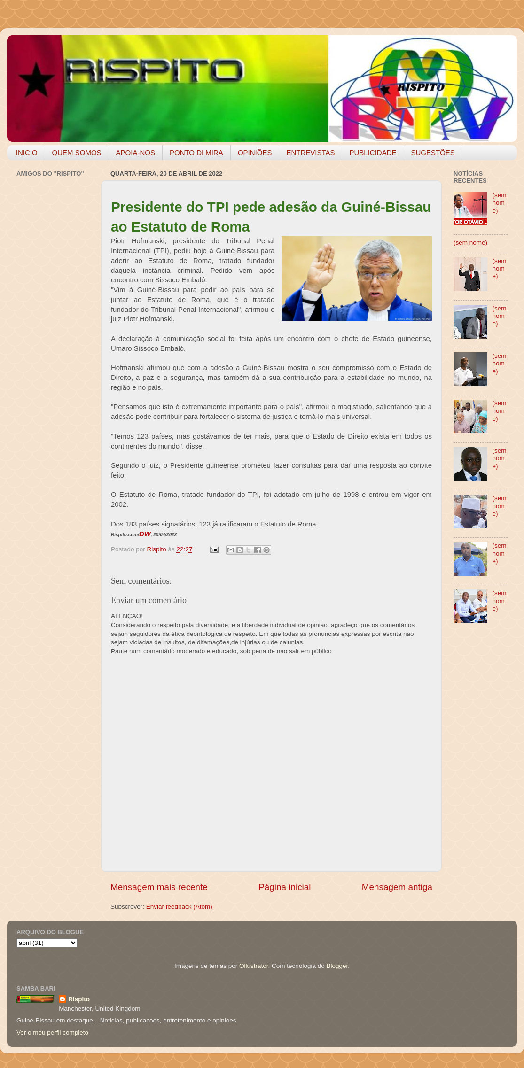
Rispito (79, 999)
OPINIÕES (255, 152)
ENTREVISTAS (310, 152)
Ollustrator (253, 965)
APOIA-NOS (135, 152)
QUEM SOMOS (77, 152)
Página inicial (284, 887)
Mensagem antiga (397, 887)
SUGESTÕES (433, 152)
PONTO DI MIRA (196, 152)
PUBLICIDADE (372, 152)
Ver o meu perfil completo (52, 1032)
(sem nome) (499, 203)
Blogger (337, 965)
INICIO (27, 152)
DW (145, 534)
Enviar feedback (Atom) (179, 906)
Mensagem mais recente (159, 887)
